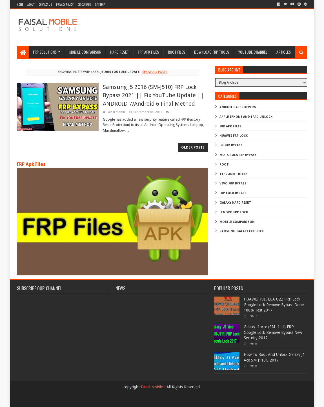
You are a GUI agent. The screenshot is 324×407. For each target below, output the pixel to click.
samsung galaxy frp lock (241, 231)
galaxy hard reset (235, 202)
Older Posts (193, 147)
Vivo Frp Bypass (233, 183)
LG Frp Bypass (231, 145)
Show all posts (154, 72)
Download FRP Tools (211, 52)
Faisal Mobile (152, 387)
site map (100, 4)
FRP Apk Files (31, 164)
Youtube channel (252, 52)
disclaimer (84, 4)
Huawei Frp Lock (233, 136)
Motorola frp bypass (238, 155)
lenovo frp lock (233, 212)
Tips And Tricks (233, 174)
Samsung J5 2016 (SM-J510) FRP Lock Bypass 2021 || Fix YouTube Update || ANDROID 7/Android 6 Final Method (153, 95)
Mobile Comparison (85, 52)
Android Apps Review (237, 107)
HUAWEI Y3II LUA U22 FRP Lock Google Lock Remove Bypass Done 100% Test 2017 (274, 304)
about (30, 4)
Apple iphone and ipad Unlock (245, 117)
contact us (45, 4)
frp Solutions (45, 52)
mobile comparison (237, 222)
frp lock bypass (233, 193)
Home (20, 4)
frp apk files (148, 52)
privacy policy (65, 4)
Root (224, 164)
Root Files (176, 52)
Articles (283, 52)
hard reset (119, 52)
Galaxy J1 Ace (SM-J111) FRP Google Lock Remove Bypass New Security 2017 (273, 332)
